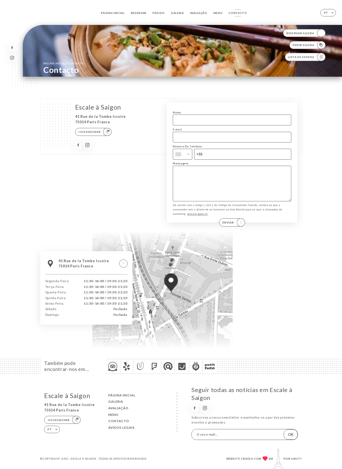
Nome (177, 112)
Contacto (237, 13)
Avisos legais (121, 427)
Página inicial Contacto (63, 63)
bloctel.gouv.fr (197, 219)
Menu (218, 13)
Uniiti (296, 458)
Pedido (158, 13)
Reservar (138, 13)
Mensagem (180, 163)
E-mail (177, 129)
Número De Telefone (187, 146)
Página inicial (113, 13)
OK (290, 434)
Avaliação (198, 13)
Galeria (177, 13)
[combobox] (182, 154)
